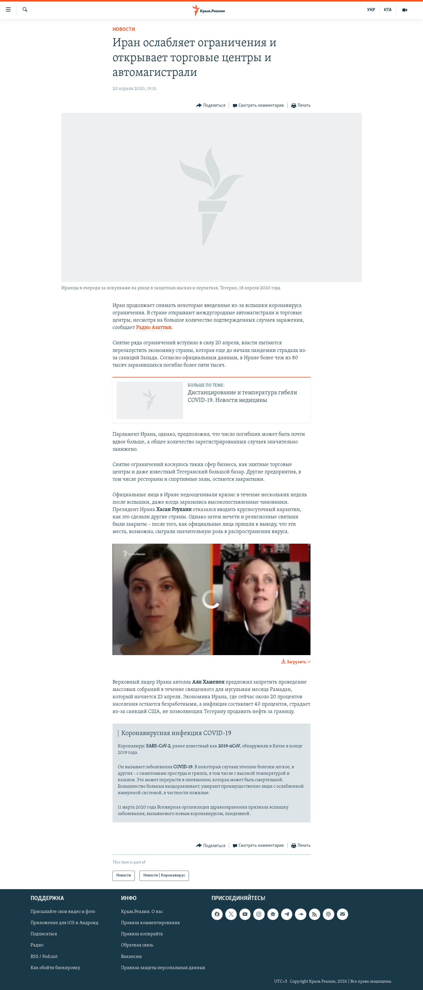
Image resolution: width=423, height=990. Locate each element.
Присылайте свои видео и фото (63, 911)
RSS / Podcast (44, 956)
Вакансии (131, 956)
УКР (371, 10)
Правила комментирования (150, 923)
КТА (388, 10)
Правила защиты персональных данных (163, 967)
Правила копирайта (142, 934)
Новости (124, 29)
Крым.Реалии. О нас (142, 911)
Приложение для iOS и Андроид (64, 923)
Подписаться (44, 934)
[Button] (210, 106)
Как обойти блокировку (55, 967)
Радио (37, 945)
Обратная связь (137, 945)
